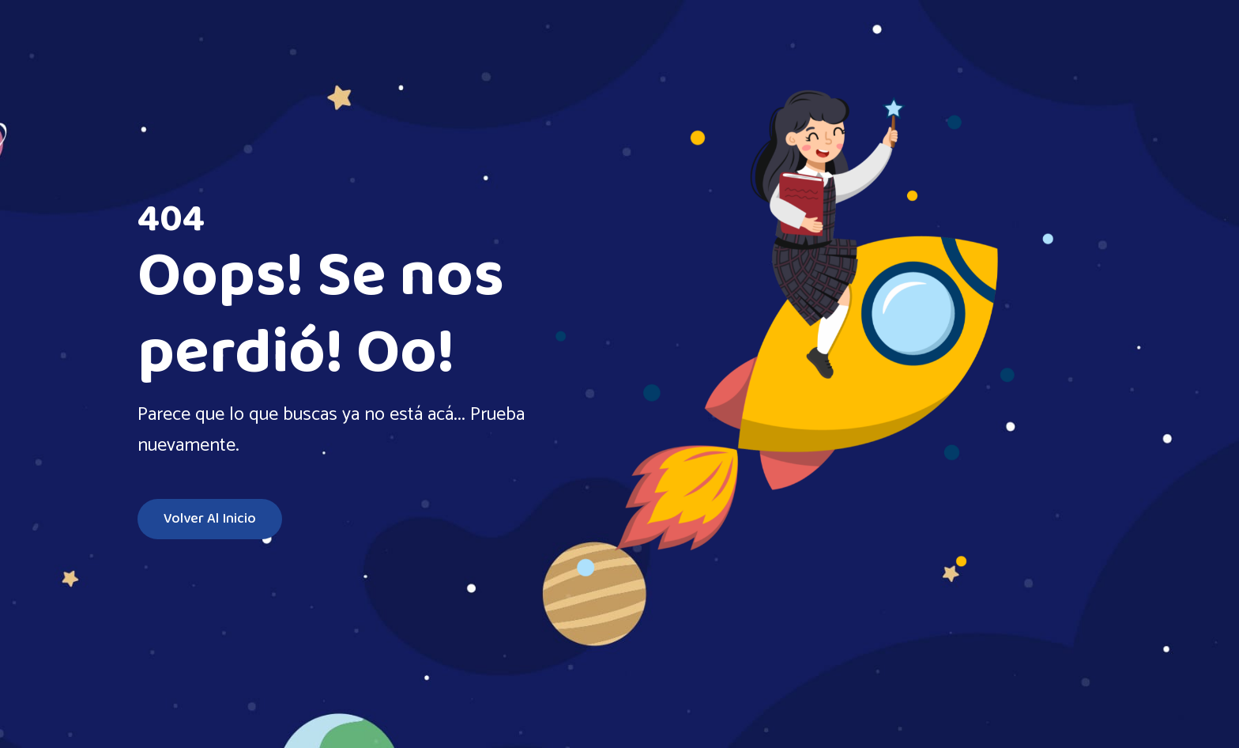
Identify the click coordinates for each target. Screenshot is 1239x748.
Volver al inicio (209, 519)
